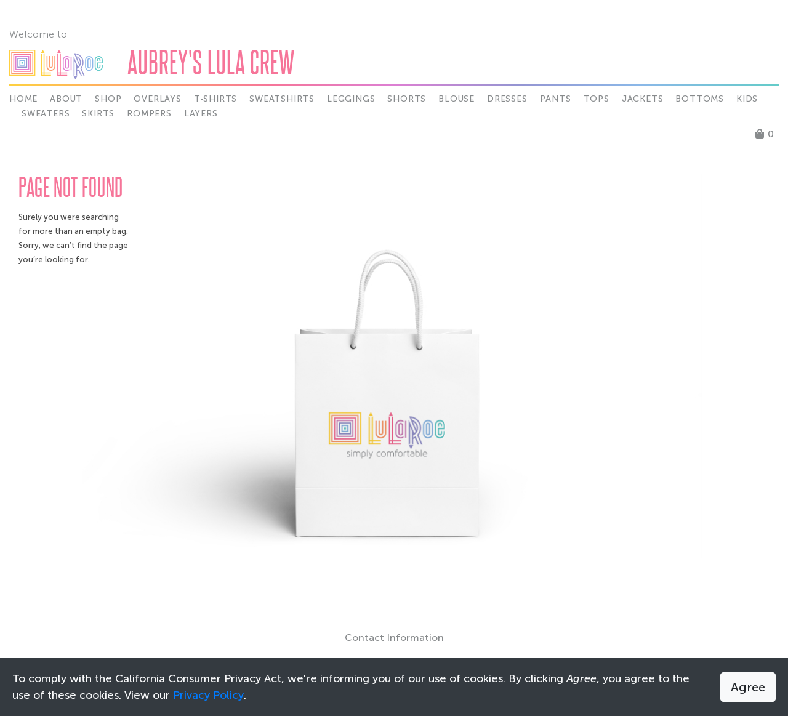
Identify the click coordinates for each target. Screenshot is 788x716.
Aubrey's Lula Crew (211, 61)
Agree (748, 687)
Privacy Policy (208, 695)
